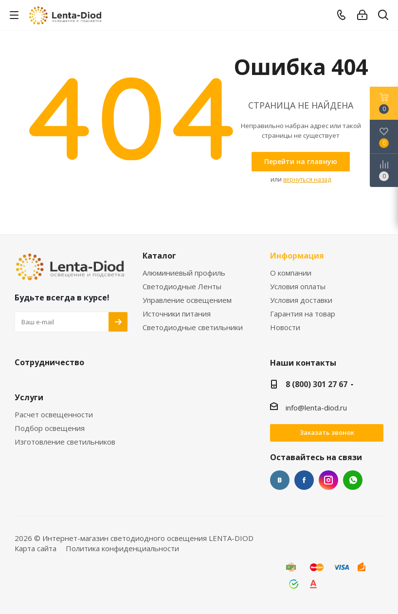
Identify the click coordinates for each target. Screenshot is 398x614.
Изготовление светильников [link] (65, 442)
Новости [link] (285, 327)
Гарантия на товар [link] (302, 313)
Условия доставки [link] (301, 300)
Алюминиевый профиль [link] (184, 273)
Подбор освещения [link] (50, 428)
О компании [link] (290, 273)
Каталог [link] (159, 256)
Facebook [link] (304, 480)
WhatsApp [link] (352, 480)
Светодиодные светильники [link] (193, 327)
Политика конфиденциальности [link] (122, 548)
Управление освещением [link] (187, 300)
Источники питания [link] (177, 313)
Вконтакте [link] (279, 480)
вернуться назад (307, 179)
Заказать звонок (327, 432)
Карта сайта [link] (35, 548)
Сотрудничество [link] (49, 363)
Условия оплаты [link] (298, 286)
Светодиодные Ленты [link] (182, 286)
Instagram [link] (328, 480)
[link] (66, 14)
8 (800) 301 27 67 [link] (316, 384)
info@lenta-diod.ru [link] (316, 407)
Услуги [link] (29, 398)
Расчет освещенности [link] (54, 414)
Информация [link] (297, 256)
